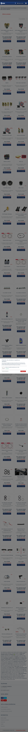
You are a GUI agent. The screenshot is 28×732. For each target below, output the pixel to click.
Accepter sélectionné (5, 371)
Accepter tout (23, 371)
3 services (7, 368)
